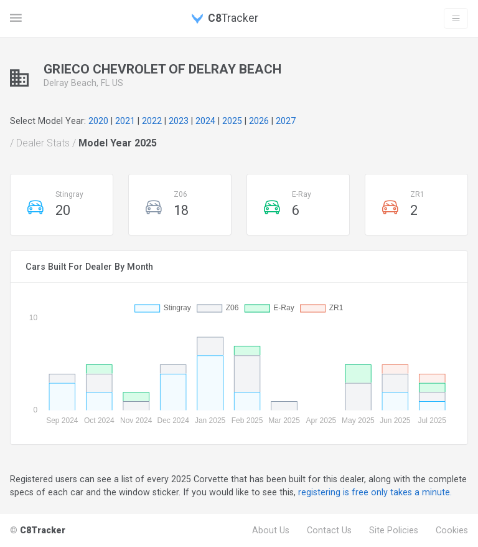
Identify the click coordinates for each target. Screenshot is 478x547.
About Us (270, 530)
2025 (232, 121)
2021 (125, 121)
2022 (152, 121)
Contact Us (329, 530)
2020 (98, 121)
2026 (259, 121)
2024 (205, 121)
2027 (286, 121)
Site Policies (393, 530)
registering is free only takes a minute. (375, 492)
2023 (179, 121)
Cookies (452, 530)
